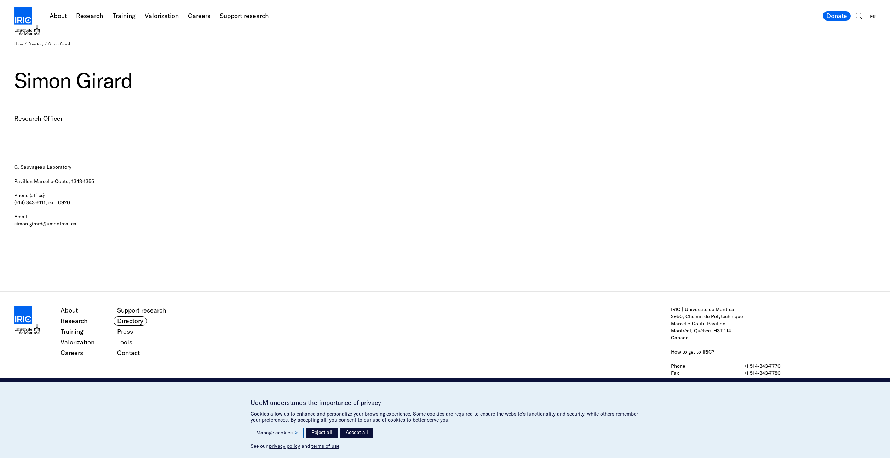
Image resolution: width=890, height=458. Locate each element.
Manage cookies (277, 432)
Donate (836, 16)
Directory (36, 44)
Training (124, 16)
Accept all (357, 432)
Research (89, 16)
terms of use (325, 446)
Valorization (162, 16)
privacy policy (284, 446)
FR (873, 16)
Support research (244, 16)
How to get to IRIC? (692, 352)
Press (125, 331)
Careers (199, 16)
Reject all (321, 432)
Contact (128, 353)
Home (18, 44)
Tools (124, 342)
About (58, 16)
